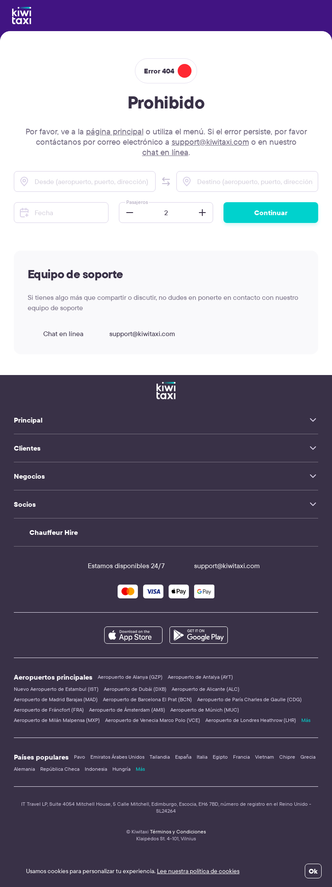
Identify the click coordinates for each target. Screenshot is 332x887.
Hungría (121, 769)
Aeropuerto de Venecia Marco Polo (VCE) (152, 720)
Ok (313, 871)
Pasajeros (137, 202)
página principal (115, 131)
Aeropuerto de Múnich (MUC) (204, 709)
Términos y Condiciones (178, 831)
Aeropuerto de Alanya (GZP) (130, 677)
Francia (241, 756)
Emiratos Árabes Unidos (117, 756)
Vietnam (264, 756)
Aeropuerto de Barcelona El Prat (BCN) (147, 699)
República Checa (60, 769)
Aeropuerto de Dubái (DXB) (135, 689)
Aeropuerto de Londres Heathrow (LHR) (250, 720)
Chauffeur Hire (53, 532)
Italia (202, 756)
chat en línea (165, 152)
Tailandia (160, 756)
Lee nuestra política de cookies (198, 871)
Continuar (270, 212)
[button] (166, 181)
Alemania (24, 769)
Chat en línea (55, 333)
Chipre (287, 756)
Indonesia (96, 769)
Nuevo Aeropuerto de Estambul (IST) (56, 689)
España (183, 756)
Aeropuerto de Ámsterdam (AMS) (127, 709)
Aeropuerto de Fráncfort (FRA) (49, 709)
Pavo (79, 756)
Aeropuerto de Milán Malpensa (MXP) (57, 720)
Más (305, 720)
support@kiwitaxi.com (210, 142)
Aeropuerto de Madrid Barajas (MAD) (56, 699)
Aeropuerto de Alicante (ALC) (205, 689)
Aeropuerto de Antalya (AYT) (200, 677)
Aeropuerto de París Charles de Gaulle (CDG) (249, 699)
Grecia (308, 756)
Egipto (220, 756)
